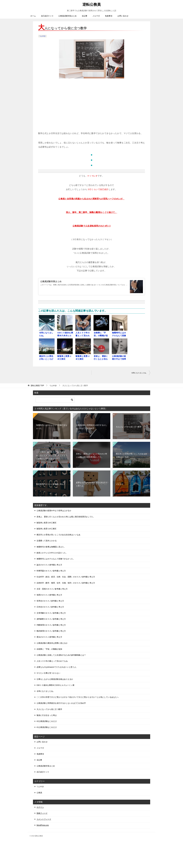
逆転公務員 (91, 4)
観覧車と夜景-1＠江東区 (46, 529)
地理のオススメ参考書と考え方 (49, 595)
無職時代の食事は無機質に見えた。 (51, 547)
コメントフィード (44, 819)
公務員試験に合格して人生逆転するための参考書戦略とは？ (61, 655)
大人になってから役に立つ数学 (128, 427)
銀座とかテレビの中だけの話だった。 (52, 553)
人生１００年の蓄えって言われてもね (52, 661)
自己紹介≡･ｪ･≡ (47, 16)
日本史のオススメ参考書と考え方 (50, 607)
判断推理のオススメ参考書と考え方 (51, 625)
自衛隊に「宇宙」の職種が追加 (49, 649)
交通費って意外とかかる (47, 541)
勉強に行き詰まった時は (47, 715)
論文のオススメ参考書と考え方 (49, 565)
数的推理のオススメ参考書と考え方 (50, 484)
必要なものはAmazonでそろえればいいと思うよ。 (92, 484)
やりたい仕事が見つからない (48, 673)
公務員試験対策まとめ (67, 16)
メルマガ (96, 16)
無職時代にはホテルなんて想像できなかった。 (51, 426)
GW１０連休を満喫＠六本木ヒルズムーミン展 (55, 685)
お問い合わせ (122, 16)
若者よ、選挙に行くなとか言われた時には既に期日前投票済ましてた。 (91, 455)
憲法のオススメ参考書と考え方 (49, 637)
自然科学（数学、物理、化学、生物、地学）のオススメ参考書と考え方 (66, 583)
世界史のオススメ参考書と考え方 (50, 601)
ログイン (40, 807)
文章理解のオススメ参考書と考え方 (51, 613)
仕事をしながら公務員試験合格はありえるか (55, 679)
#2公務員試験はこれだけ (47, 721)
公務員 (39, 793)
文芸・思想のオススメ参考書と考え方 (52, 589)
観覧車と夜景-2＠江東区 (46, 523)
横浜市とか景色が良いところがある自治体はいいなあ (131, 455)
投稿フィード (42, 813)
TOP (37, 385)
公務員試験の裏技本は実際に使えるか (52, 643)
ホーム (33, 16)
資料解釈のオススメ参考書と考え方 (51, 619)
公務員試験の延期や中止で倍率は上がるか (54, 511)
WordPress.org (43, 825)
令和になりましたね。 (139, 373)
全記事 (84, 16)
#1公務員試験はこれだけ (47, 727)
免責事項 (108, 16)
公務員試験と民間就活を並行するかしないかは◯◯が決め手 (91, 426)
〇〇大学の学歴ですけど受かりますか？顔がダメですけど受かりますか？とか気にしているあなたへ (51, 455)
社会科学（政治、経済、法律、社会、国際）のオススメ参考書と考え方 (66, 577)
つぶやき (42, 36)
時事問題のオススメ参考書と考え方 (51, 571)
